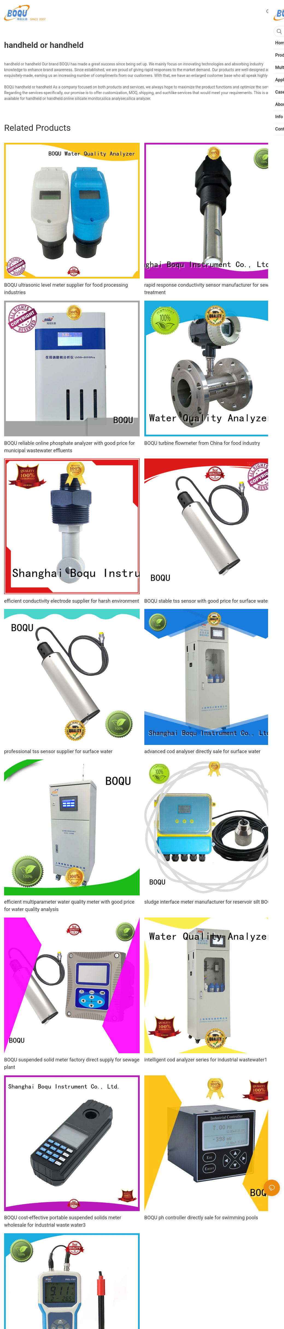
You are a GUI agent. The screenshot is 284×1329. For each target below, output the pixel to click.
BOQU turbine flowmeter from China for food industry (202, 443)
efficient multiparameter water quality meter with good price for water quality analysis (69, 905)
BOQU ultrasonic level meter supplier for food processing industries (66, 288)
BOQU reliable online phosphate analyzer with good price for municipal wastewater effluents (69, 446)
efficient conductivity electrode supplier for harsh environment (71, 601)
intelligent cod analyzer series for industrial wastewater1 (205, 1060)
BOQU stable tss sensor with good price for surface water (207, 601)
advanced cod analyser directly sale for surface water (202, 751)
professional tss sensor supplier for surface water (58, 751)
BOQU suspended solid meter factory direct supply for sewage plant (71, 1063)
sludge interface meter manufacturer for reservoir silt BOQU (209, 902)
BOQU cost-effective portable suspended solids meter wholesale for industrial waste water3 (62, 1221)
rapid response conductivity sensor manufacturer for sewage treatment (210, 288)
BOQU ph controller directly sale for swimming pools (201, 1217)
